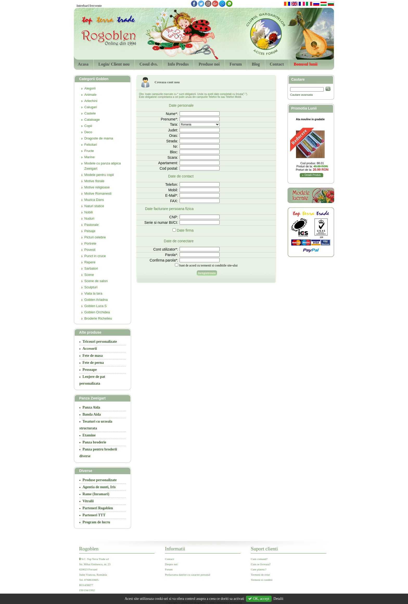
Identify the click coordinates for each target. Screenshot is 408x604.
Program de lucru (96, 522)
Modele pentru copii (99, 175)
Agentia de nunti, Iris (99, 487)
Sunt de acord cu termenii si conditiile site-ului (208, 265)
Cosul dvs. (148, 64)
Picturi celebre (95, 237)
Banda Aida (91, 414)
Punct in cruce (95, 256)
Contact (277, 64)
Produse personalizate (99, 480)
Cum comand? (259, 559)
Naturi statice (94, 206)
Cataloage (92, 120)
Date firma (185, 230)
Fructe (89, 151)
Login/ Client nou (114, 64)
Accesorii (89, 349)
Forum (236, 64)
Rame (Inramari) (95, 494)
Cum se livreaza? (261, 564)
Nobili (88, 212)
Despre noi (171, 564)
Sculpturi (91, 287)
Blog (256, 64)
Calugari (90, 107)
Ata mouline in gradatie (310, 119)
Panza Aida (91, 407)
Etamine (89, 435)
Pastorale (91, 225)
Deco (88, 132)
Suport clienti (264, 548)
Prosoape (89, 370)
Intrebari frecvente (89, 6)
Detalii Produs (312, 175)
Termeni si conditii (261, 579)
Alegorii (89, 88)
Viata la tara (93, 293)
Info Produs (178, 64)
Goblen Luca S (95, 306)
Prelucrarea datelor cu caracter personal (187, 574)
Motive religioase (97, 187)
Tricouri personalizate (99, 342)
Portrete (90, 243)
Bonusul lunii (305, 64)
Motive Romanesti (97, 193)
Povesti (89, 250)
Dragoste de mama (98, 138)
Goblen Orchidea (97, 312)
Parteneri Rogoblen (97, 508)
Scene (89, 275)
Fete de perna (93, 363)
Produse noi (209, 64)
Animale (90, 95)
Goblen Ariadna (96, 300)
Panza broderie (94, 442)
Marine (89, 157)
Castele (90, 113)
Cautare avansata (301, 94)
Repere (89, 262)
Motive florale (94, 181)
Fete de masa (92, 356)
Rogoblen (89, 548)
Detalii (278, 599)
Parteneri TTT (93, 515)
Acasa (83, 64)
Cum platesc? (258, 569)
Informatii (175, 548)
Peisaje (89, 231)
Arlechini (90, 101)
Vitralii (88, 501)
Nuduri (89, 218)
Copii (88, 126)
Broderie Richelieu (98, 318)
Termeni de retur (260, 574)
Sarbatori (91, 268)
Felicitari (90, 145)
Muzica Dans (94, 200)
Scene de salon (96, 281)
